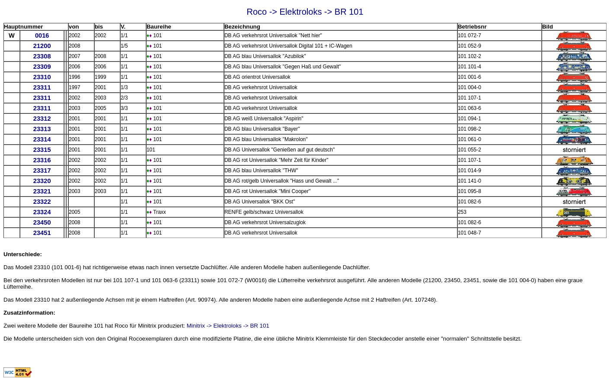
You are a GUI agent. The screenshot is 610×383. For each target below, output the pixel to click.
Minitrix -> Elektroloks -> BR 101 (228, 325)
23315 (42, 149)
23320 (42, 180)
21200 (42, 45)
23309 (42, 66)
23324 (42, 212)
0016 (42, 35)
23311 (42, 87)
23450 (42, 222)
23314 (42, 139)
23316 (42, 160)
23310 (42, 77)
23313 (42, 129)
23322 (42, 201)
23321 (42, 191)
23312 (42, 118)
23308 (42, 56)
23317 (42, 170)
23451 (42, 232)
